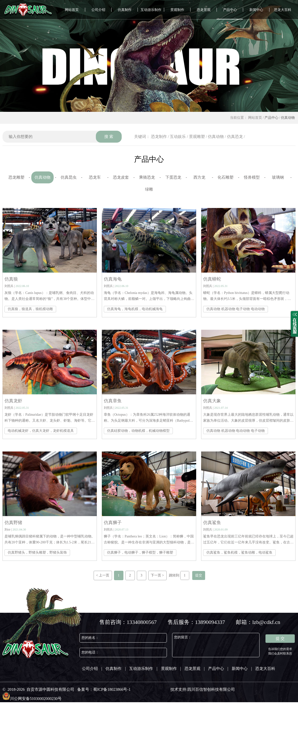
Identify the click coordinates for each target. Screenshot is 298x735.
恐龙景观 (204, 10)
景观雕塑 (197, 136)
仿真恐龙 (235, 136)
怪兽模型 (252, 177)
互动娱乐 (178, 136)
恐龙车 (95, 177)
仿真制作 (125, 10)
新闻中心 (256, 10)
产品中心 (230, 10)
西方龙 (199, 177)
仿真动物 (288, 118)
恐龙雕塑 (16, 177)
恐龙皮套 (121, 177)
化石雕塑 (225, 177)
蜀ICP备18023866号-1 (111, 689)
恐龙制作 (159, 136)
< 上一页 (102, 575)
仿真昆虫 (68, 177)
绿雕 (149, 189)
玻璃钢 (278, 177)
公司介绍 (98, 10)
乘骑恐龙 (147, 177)
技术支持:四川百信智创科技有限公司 (202, 689)
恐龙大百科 (282, 10)
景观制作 (177, 10)
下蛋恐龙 (173, 177)
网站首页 (72, 10)
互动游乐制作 (151, 10)
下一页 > (157, 575)
